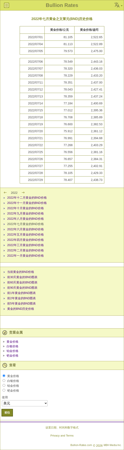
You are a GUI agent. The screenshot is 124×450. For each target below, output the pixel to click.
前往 (7, 412)
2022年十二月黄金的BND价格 (27, 197)
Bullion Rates (62, 5)
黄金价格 (12, 341)
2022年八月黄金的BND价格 (25, 218)
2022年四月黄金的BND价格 (25, 239)
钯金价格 (12, 355)
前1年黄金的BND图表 (21, 293)
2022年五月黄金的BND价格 (25, 234)
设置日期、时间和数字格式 (62, 427)
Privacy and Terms (61, 435)
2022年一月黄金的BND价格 (25, 255)
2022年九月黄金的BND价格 (25, 213)
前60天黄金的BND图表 (22, 282)
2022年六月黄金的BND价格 (25, 229)
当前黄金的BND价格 (20, 272)
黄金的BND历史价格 (20, 308)
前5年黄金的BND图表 (21, 303)
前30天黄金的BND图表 (22, 277)
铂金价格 (12, 351)
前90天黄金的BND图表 (22, 287)
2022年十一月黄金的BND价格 (27, 203)
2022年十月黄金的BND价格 (25, 208)
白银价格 (12, 346)
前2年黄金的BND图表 (21, 298)
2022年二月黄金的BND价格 (25, 250)
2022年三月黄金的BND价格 (25, 245)
